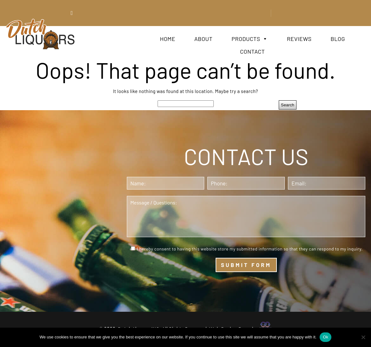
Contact (252, 51)
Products (249, 38)
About (203, 38)
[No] (363, 337)
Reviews (299, 38)
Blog (337, 38)
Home (167, 38)
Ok (325, 337)
